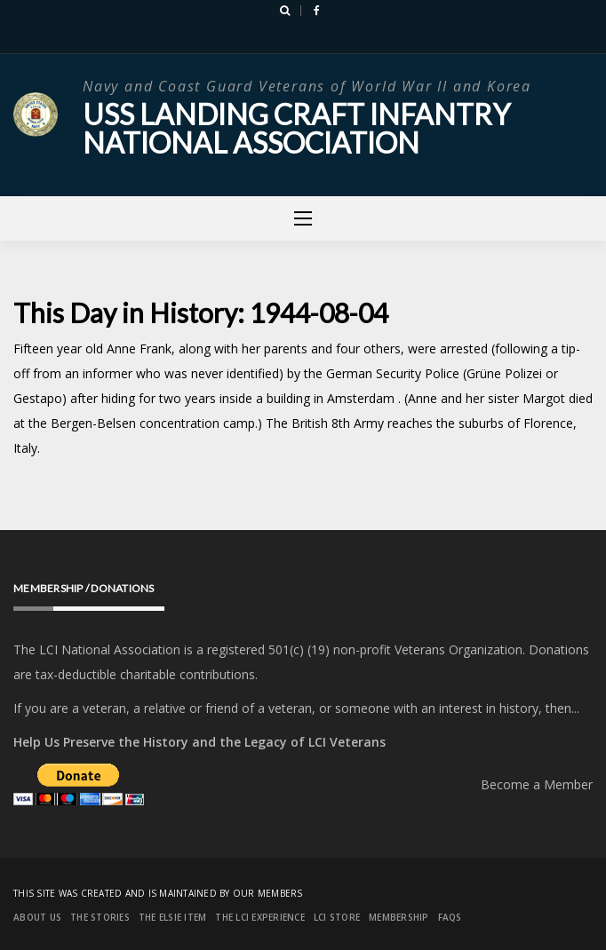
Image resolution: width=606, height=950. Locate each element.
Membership (399, 917)
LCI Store (337, 917)
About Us (37, 917)
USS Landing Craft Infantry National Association (296, 128)
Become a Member (537, 784)
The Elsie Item (173, 917)
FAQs (450, 917)
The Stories (100, 917)
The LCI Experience (260, 917)
